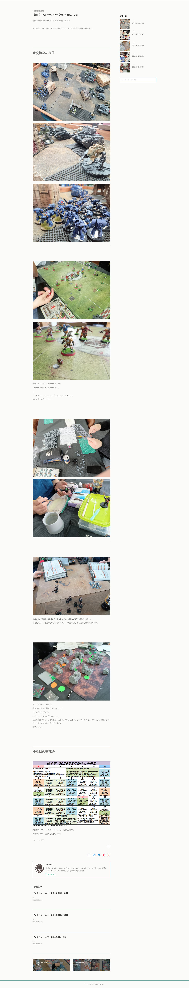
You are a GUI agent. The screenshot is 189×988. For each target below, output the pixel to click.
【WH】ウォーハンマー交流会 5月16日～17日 (50, 915)
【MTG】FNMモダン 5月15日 (142, 53)
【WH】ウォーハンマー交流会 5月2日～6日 (49, 937)
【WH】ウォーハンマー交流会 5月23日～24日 (50, 893)
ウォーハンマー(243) (38, 840)
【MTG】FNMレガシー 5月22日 (142, 31)
